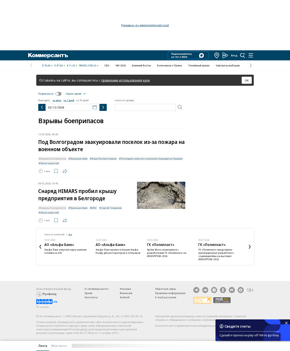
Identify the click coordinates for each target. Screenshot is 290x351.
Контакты (91, 297)
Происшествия (78, 158)
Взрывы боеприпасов (53, 158)
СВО (106, 65)
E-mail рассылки (165, 297)
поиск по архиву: (125, 100)
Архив (88, 293)
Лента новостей (49, 163)
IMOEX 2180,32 (87, 65)
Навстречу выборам (228, 65)
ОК (247, 80)
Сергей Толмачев (111, 208)
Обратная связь (165, 289)
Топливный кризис (199, 65)
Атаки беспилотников (104, 158)
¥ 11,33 (71, 65)
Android (124, 297)
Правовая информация (170, 293)
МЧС (94, 208)
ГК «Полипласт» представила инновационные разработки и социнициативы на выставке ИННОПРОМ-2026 (216, 254)
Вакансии (126, 293)
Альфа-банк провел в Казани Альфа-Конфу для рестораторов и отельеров (118, 251)
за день (57, 100)
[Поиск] (180, 107)
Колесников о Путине (169, 65)
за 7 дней (68, 100)
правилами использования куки (125, 80)
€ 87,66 (59, 65)
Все (70, 234)
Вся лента (233, 346)
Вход (234, 55)
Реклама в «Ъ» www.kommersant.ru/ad (145, 25)
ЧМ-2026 (120, 65)
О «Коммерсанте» (97, 289)
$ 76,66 (46, 65)
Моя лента (59, 346)
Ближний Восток (141, 65)
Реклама (125, 289)
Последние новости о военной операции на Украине (152, 158)
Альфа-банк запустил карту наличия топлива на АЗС (65, 251)
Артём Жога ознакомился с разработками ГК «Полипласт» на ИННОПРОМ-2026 (166, 253)
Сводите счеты (238, 326)
